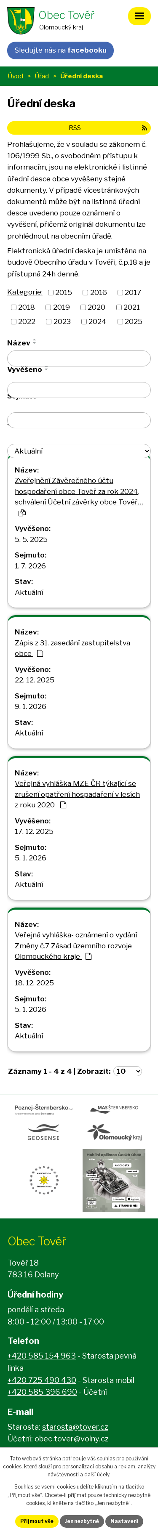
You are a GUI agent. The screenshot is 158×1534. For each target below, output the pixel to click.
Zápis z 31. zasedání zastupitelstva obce (72, 648)
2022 (26, 321)
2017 (133, 292)
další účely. (97, 1474)
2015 (63, 292)
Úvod (15, 76)
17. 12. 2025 (34, 831)
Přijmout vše (37, 1521)
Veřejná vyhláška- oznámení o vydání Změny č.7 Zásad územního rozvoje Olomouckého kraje (76, 946)
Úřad (42, 76)
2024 (97, 321)
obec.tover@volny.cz (72, 1438)
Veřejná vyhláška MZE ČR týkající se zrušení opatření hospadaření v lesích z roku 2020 (77, 794)
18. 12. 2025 (34, 983)
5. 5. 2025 (31, 539)
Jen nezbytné (82, 1521)
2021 (131, 307)
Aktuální (29, 592)
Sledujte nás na (60, 50)
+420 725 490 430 (42, 1380)
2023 (62, 321)
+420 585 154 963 (42, 1355)
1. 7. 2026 (30, 566)
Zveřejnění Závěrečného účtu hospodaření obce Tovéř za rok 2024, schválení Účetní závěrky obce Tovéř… (79, 496)
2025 (133, 321)
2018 (26, 307)
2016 (98, 292)
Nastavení (124, 1521)
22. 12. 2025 (34, 680)
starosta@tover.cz (75, 1427)
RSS (108, 128)
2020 (96, 307)
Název (18, 343)
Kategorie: (25, 292)
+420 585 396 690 (42, 1392)
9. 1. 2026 (30, 706)
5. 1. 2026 (30, 858)
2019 (61, 307)
